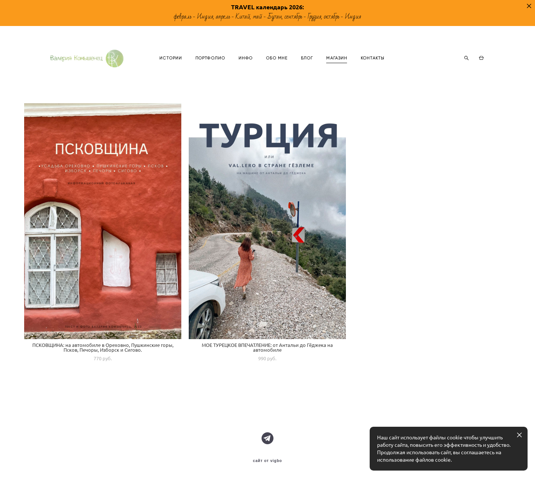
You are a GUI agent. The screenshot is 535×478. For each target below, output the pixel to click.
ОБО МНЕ (311, 65)
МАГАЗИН (371, 65)
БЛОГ (341, 65)
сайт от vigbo (267, 461)
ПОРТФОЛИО (244, 65)
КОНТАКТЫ (406, 65)
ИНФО (279, 65)
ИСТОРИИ (204, 65)
